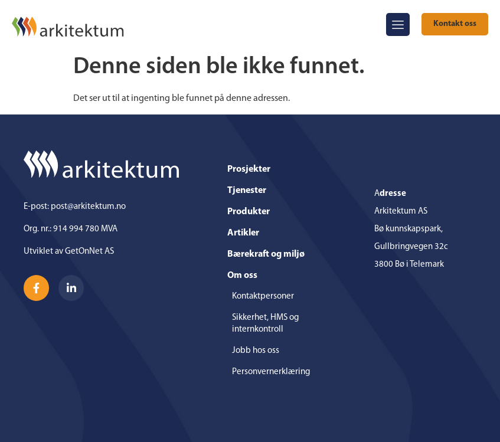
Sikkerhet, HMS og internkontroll (265, 323)
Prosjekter (248, 169)
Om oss (245, 275)
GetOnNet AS (89, 251)
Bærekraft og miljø (266, 254)
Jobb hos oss (255, 350)
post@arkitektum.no (88, 206)
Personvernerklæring (271, 372)
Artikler (243, 233)
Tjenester (246, 190)
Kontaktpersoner (263, 296)
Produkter (248, 212)
